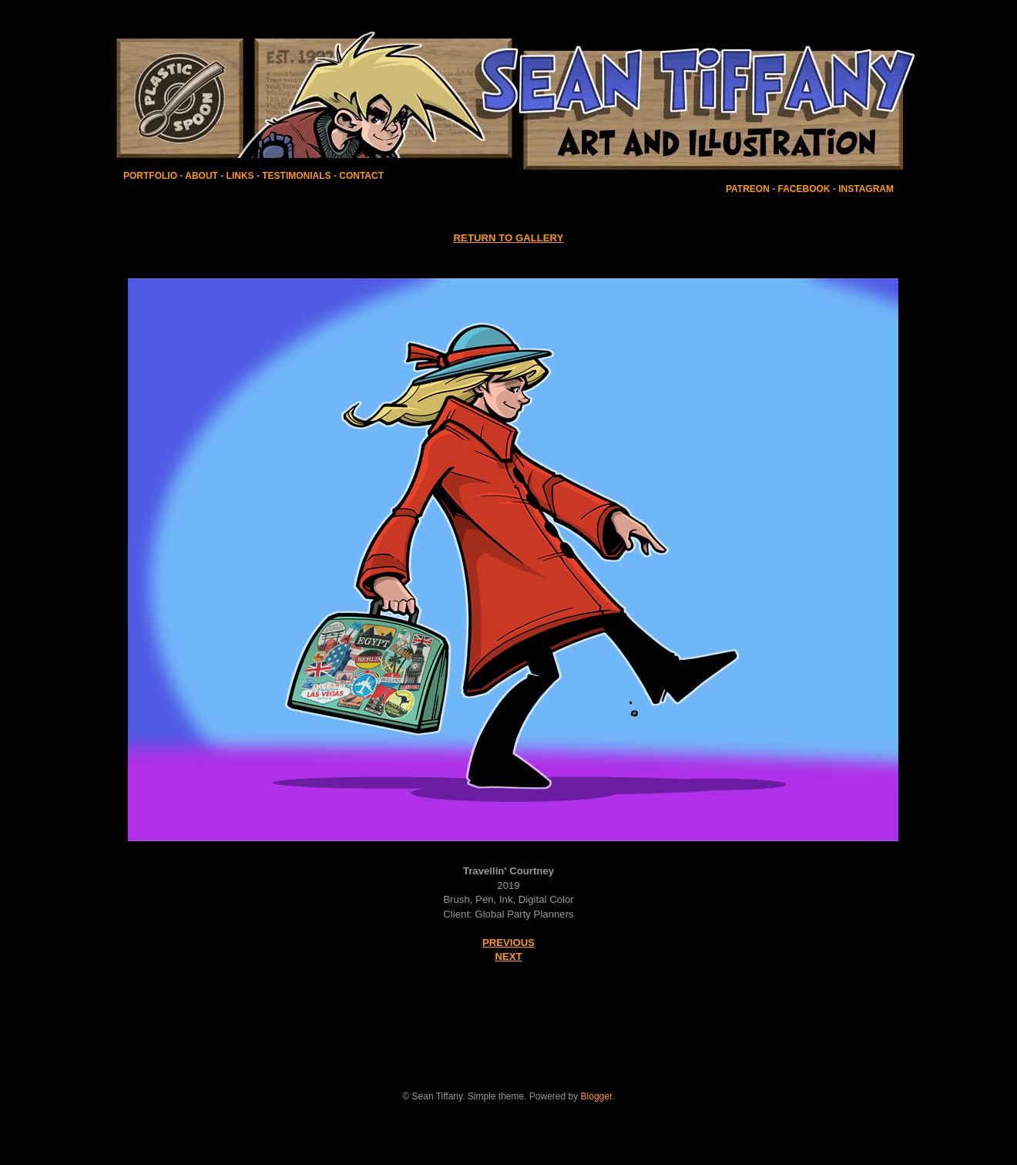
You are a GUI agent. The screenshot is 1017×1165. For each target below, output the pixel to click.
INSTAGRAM (866, 189)
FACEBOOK (804, 189)
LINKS (240, 175)
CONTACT (361, 175)
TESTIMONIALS (295, 175)
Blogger (597, 1096)
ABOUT (201, 175)
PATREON (748, 189)
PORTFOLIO (151, 175)
